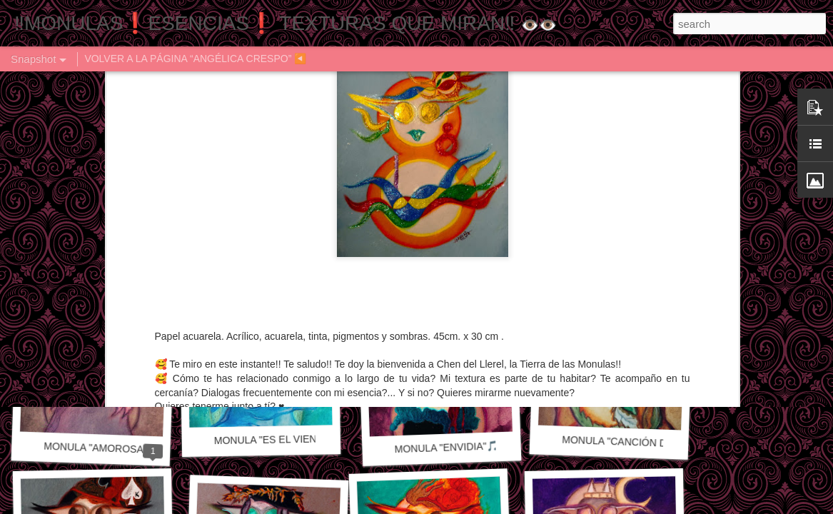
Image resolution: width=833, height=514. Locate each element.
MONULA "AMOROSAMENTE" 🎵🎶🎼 (132, 449)
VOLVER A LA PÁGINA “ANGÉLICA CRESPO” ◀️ (195, 58)
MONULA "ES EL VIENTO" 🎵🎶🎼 (293, 439)
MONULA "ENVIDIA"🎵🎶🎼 (458, 447)
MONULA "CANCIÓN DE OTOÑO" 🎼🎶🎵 (658, 443)
